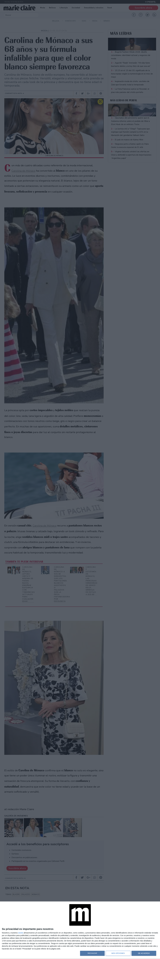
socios (20, 933)
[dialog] (80, 930)
